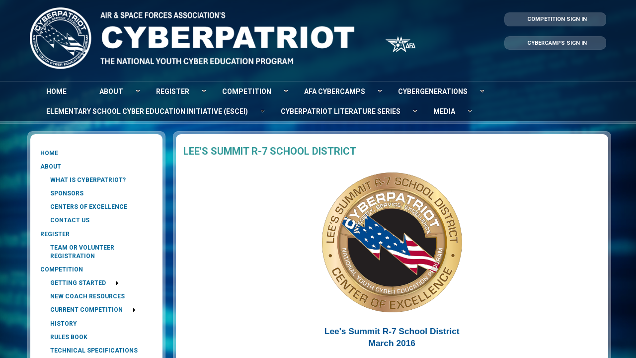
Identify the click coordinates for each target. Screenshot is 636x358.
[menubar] (318, 101)
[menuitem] (56, 91)
